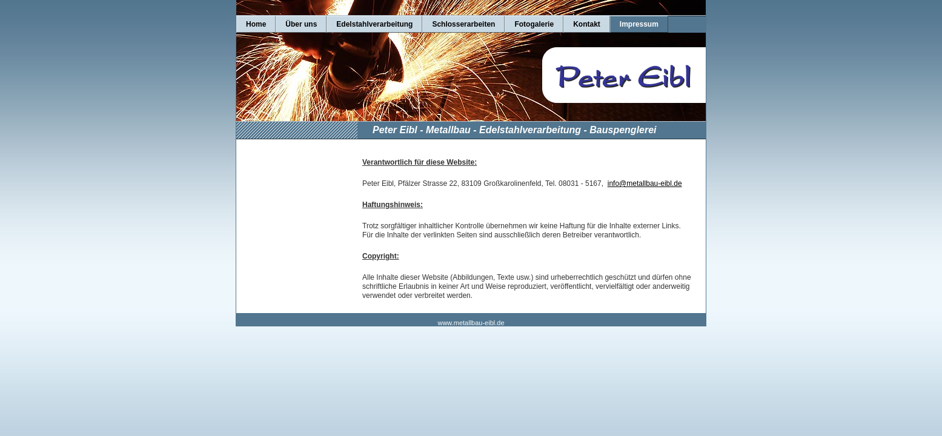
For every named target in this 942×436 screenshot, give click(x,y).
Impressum (639, 24)
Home (256, 24)
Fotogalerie (534, 24)
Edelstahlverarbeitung (374, 24)
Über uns (301, 24)
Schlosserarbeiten (463, 24)
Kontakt (586, 24)
